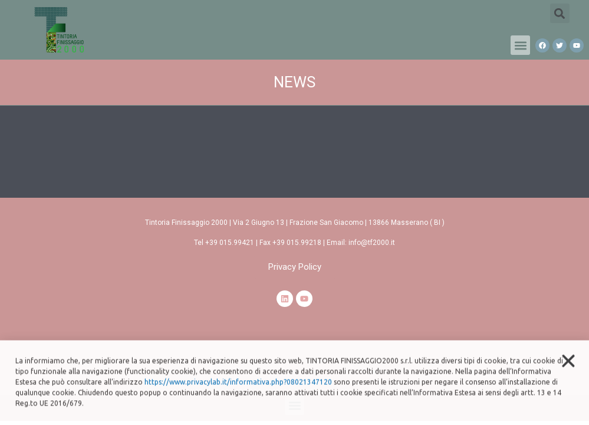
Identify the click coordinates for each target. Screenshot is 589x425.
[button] (520, 45)
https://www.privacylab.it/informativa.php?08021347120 (238, 390)
